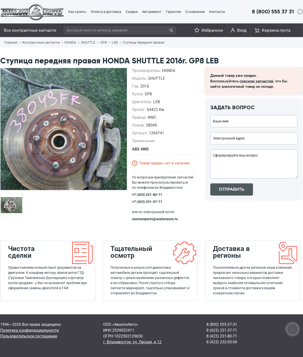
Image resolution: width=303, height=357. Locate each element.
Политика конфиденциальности (29, 330)
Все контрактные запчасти (30, 30)
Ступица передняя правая (143, 42)
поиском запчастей (256, 81)
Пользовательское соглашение (28, 336)
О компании (195, 12)
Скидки (132, 12)
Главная (10, 42)
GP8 (103, 42)
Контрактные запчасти (41, 42)
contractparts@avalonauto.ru (155, 219)
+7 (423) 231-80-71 (147, 195)
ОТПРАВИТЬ (231, 189)
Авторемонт (152, 12)
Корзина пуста (276, 30)
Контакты (217, 12)
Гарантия (173, 12)
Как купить (77, 12)
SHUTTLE (88, 42)
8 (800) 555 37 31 (273, 11)
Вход (241, 30)
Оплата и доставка (106, 12)
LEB (115, 42)
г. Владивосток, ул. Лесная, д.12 (132, 342)
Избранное (212, 30)
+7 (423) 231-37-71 (147, 202)
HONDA (70, 42)
